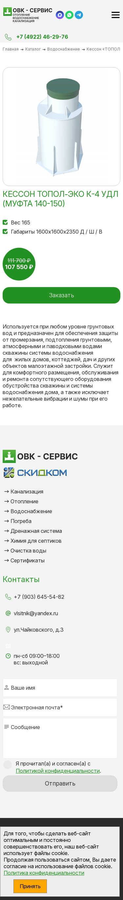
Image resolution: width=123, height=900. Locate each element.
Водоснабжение (31, 511)
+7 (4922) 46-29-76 (42, 36)
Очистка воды (28, 550)
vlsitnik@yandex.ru (36, 613)
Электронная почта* (37, 707)
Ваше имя (23, 687)
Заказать (61, 295)
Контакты (21, 579)
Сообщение (25, 727)
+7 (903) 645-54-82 (39, 597)
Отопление (24, 501)
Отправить (60, 783)
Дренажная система (36, 531)
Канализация (26, 491)
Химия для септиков (36, 540)
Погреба (20, 521)
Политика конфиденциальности (44, 872)
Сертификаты (27, 560)
